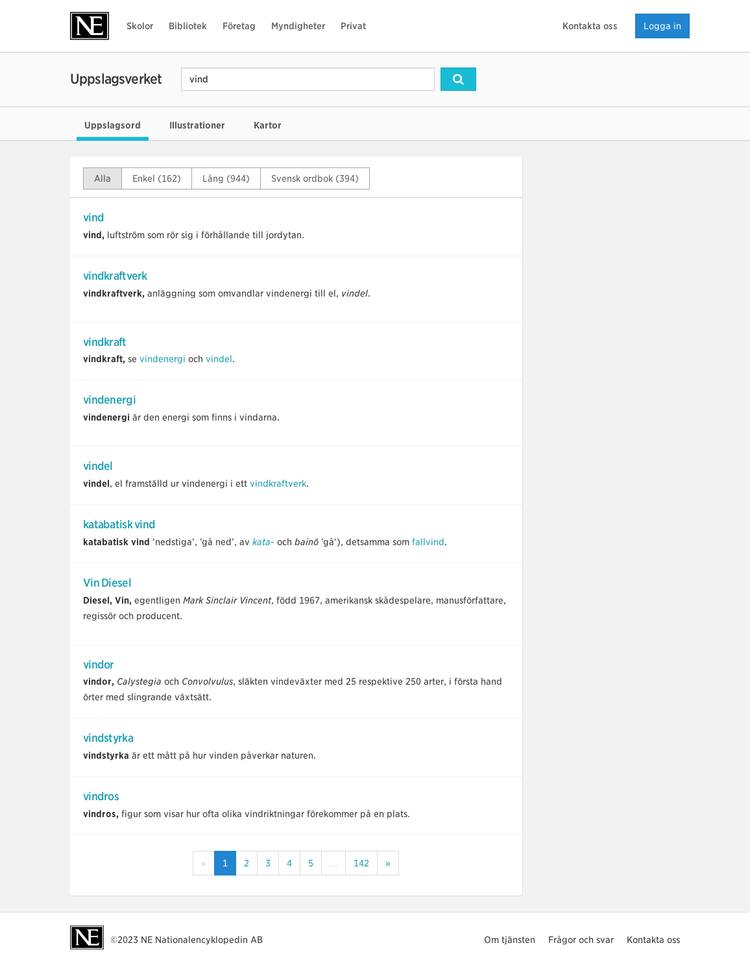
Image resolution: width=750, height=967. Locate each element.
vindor (98, 664)
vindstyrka (108, 737)
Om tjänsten (509, 940)
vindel (219, 359)
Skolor (140, 26)
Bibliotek (188, 26)
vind (93, 217)
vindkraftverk (115, 275)
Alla (102, 178)
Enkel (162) (156, 178)
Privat (353, 26)
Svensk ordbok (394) (315, 178)
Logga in (662, 26)
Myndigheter (298, 26)
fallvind (428, 542)
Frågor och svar (581, 940)
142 (361, 863)
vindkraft (105, 342)
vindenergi (162, 359)
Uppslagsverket (116, 79)
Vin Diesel (107, 582)
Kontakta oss (590, 26)
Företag (239, 26)
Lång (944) (226, 178)
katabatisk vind (119, 524)
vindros (101, 796)
